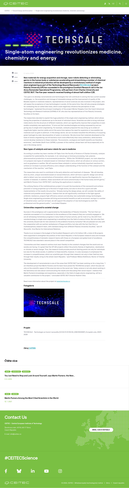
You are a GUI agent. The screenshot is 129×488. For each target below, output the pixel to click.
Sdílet (15, 73)
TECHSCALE (85, 85)
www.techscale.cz (63, 281)
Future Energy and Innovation (23, 11)
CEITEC (7, 11)
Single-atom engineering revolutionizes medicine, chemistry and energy (60, 11)
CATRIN (32, 348)
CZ (113, 3)
